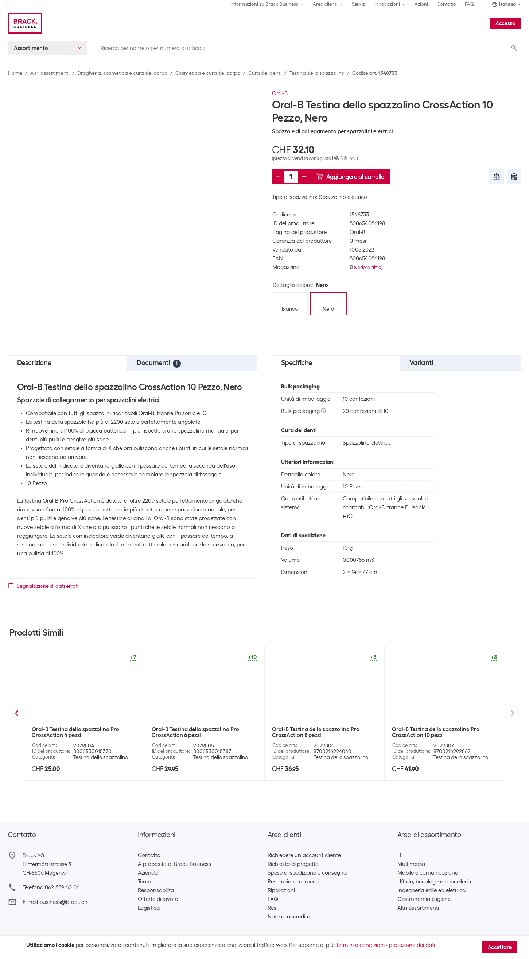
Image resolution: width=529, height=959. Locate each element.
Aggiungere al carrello (350, 176)
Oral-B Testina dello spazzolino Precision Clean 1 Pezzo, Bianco (83, 732)
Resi (272, 908)
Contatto (446, 4)
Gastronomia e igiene (424, 899)
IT (399, 855)
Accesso (505, 23)
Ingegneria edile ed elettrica (431, 890)
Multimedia (411, 864)
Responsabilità (156, 890)
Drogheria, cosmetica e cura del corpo (122, 73)
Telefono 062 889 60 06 (51, 887)
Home (15, 73)
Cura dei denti (264, 73)
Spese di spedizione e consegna (307, 873)
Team (144, 881)
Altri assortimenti (49, 73)
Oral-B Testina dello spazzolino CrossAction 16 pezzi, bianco (190, 732)
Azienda (148, 873)
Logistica (149, 908)
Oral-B (280, 93)
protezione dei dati (412, 945)
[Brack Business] (25, 23)
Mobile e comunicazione (427, 873)
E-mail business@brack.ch (55, 902)
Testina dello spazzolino (316, 73)
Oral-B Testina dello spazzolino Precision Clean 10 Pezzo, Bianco (443, 732)
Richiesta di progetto (293, 864)
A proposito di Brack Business (174, 864)
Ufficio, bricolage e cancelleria (434, 881)
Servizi (359, 4)
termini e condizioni (361, 945)
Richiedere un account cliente (304, 855)
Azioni (421, 4)
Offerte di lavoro (158, 899)
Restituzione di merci (293, 881)
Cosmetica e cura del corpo (207, 73)
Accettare (500, 947)
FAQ (469, 4)
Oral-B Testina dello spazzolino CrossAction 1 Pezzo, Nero (311, 732)
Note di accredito (289, 916)
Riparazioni (281, 890)
